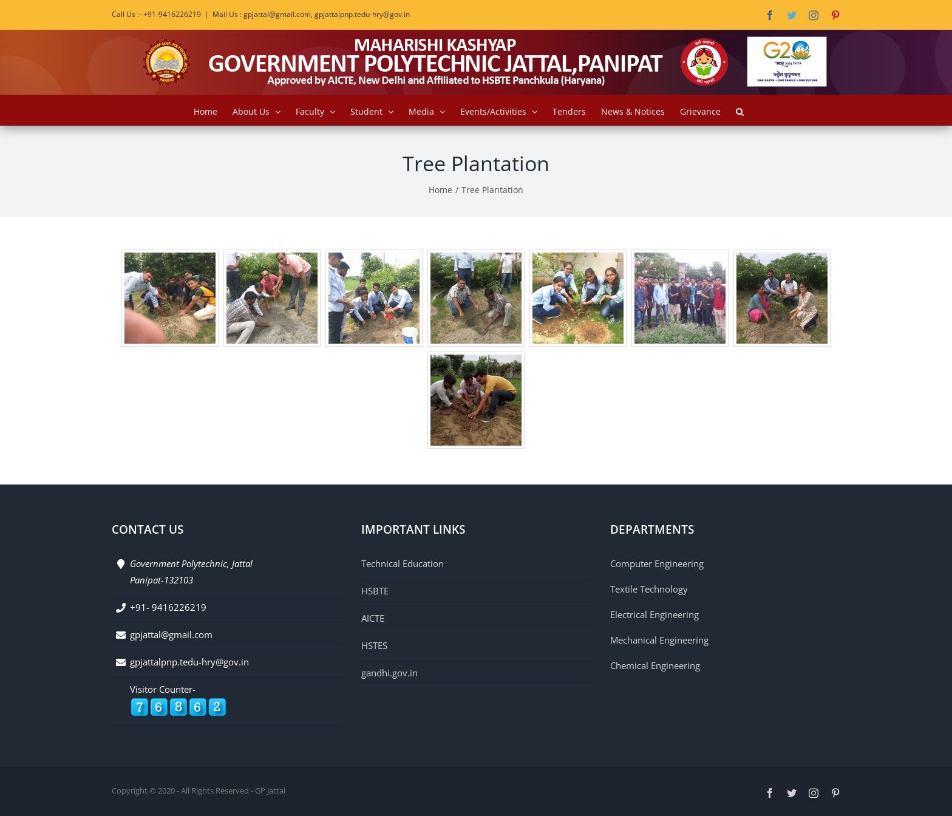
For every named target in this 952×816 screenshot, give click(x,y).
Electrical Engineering (654, 614)
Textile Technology (649, 589)
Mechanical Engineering (659, 640)
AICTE (372, 618)
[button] (740, 110)
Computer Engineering (657, 563)
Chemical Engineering (655, 665)
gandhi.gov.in (389, 673)
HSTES (374, 645)
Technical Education (402, 563)
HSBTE (375, 591)
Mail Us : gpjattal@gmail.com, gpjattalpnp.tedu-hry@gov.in (311, 14)
